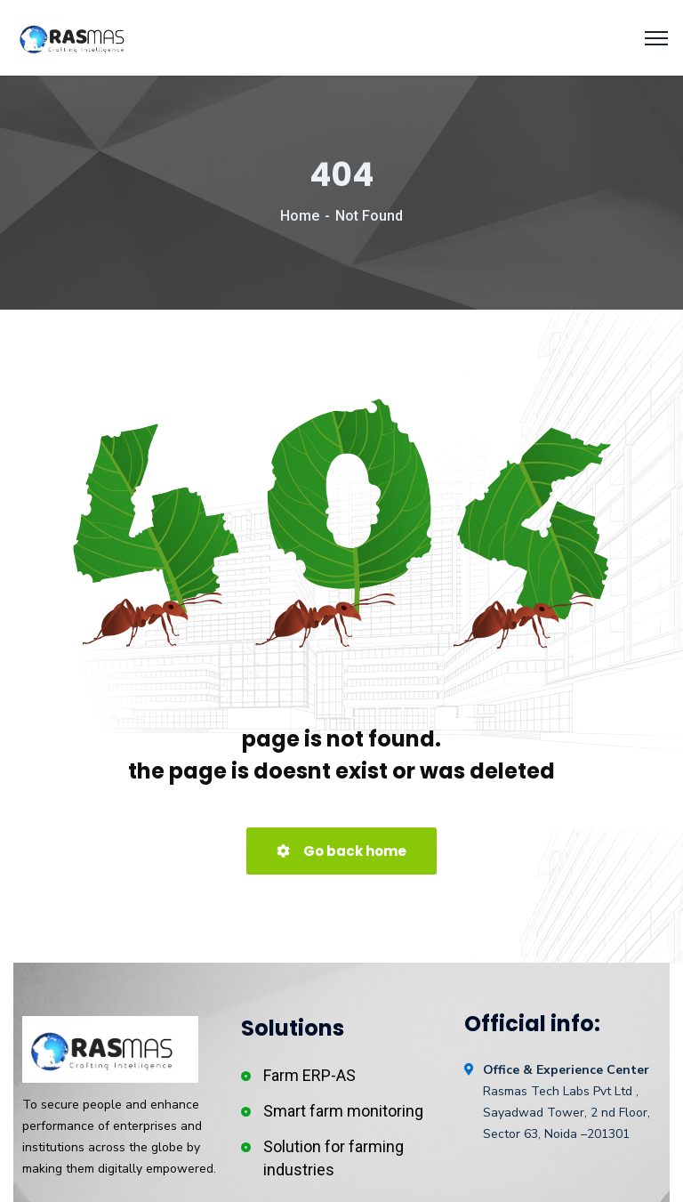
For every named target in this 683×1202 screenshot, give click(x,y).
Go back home (341, 851)
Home (299, 215)
